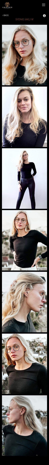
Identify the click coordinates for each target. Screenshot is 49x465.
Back (6, 15)
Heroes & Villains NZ (8, 5)
